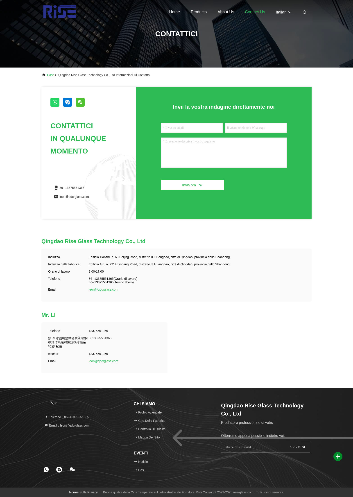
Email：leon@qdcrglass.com (67, 425)
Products (199, 12)
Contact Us (255, 12)
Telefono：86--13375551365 (67, 417)
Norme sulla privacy (83, 492)
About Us (225, 12)
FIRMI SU (297, 447)
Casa (50, 75)
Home (174, 12)
